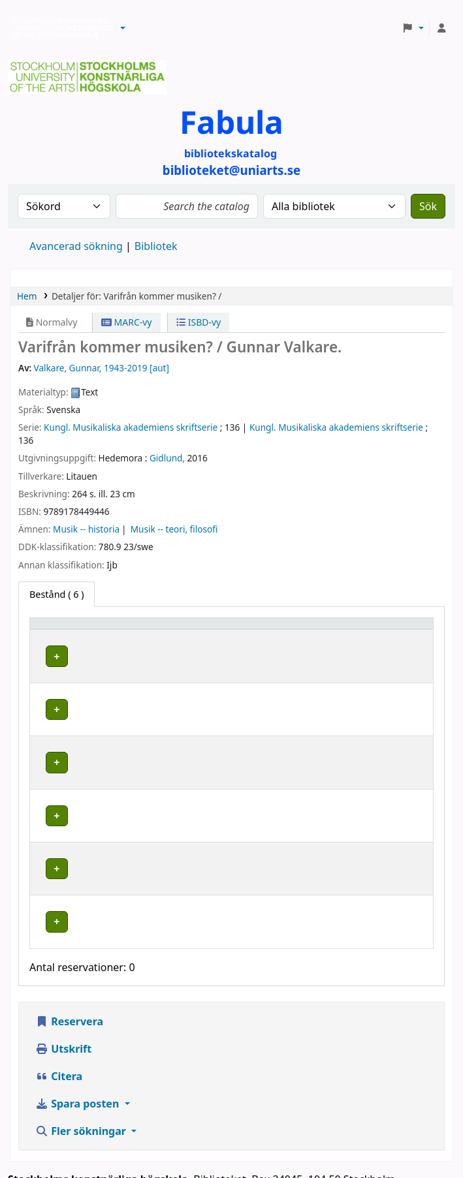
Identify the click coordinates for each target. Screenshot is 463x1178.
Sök (428, 206)
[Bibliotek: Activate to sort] (199, 630)
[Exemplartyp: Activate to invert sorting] (79, 630)
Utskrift (63, 966)
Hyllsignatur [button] (303, 629)
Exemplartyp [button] (65, 629)
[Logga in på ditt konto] (441, 28)
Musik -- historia (86, 529)
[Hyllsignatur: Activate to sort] (319, 630)
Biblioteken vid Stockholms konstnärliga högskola (59, 28)
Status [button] (390, 629)
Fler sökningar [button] (82, 1048)
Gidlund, (167, 458)
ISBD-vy (198, 322)
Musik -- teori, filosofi (174, 529)
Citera (58, 993)
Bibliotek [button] (154, 629)
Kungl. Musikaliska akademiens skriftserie (130, 427)
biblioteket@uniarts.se (66, 1112)
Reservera (69, 938)
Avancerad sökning (76, 246)
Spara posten (78, 1021)
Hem (27, 296)
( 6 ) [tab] (56, 594)
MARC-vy (126, 322)
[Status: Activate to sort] (401, 630)
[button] (123, 28)
